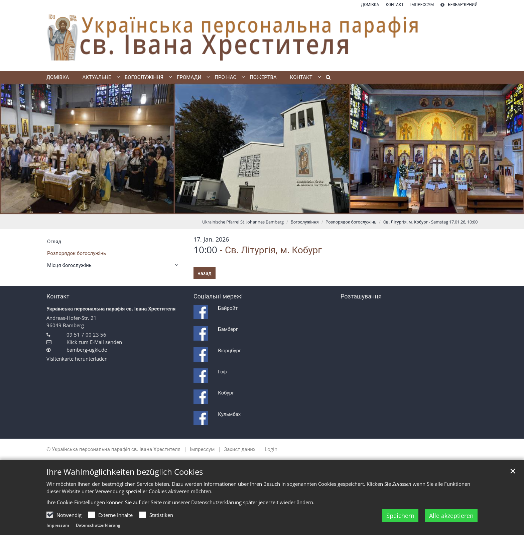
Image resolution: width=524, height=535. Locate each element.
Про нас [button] (225, 77)
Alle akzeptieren (451, 516)
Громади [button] (189, 77)
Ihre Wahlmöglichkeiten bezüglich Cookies (124, 472)
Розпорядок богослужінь (350, 222)
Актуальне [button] (96, 77)
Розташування (361, 296)
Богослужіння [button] (144, 77)
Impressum (57, 525)
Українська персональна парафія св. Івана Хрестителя (110, 308)
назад (205, 273)
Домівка (57, 77)
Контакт (58, 296)
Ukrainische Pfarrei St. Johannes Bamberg (243, 222)
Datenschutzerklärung (98, 525)
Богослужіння (305, 222)
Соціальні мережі (218, 296)
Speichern (400, 516)
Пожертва (263, 77)
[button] (326, 78)
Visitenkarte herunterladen (77, 358)
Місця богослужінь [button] (69, 265)
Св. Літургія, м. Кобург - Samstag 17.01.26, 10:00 (430, 222)
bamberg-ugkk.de (87, 349)
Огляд (54, 241)
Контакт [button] (301, 77)
